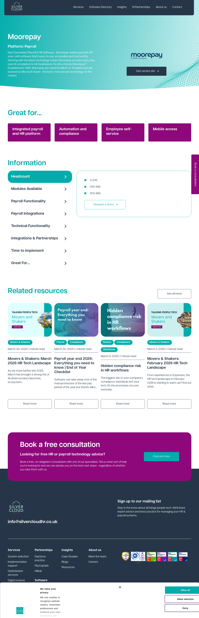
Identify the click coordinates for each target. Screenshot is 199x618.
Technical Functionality (40, 226)
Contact (177, 7)
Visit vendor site (147, 71)
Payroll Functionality (40, 201)
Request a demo (106, 205)
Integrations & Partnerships (40, 239)
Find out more (161, 456)
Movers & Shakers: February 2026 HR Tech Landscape (167, 363)
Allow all (165, 560)
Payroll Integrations (40, 214)
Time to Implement (40, 251)
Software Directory (101, 7)
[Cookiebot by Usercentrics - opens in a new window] (19, 612)
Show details (47, 612)
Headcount (40, 177)
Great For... (40, 263)
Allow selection (165, 569)
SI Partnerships (142, 7)
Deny (166, 578)
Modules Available (40, 189)
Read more (30, 403)
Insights (122, 7)
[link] (79, 7)
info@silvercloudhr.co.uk (33, 522)
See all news (174, 293)
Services (79, 7)
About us (161, 7)
